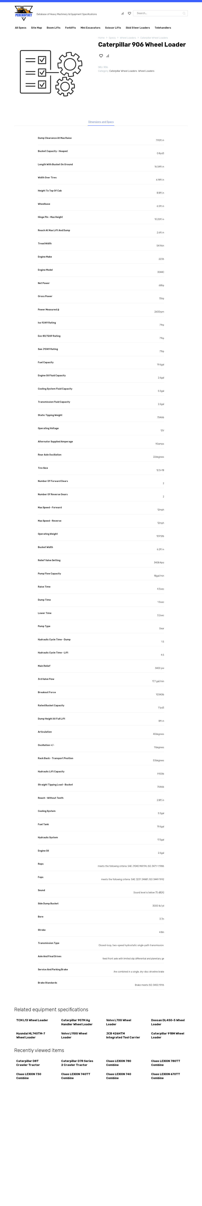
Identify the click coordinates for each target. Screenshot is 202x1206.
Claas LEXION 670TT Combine (166, 1078)
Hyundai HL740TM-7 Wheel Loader (31, 1036)
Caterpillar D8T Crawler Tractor (28, 1065)
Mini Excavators (90, 27)
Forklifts (70, 27)
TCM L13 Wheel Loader (32, 1021)
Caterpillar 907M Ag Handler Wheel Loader (77, 1023)
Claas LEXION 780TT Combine (166, 1065)
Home (101, 37)
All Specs (20, 27)
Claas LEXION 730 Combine (29, 1078)
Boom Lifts (53, 27)
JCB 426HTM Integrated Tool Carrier (123, 1036)
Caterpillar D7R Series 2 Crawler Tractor (78, 1065)
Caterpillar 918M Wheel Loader (168, 1036)
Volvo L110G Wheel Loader (74, 1036)
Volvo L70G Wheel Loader (119, 1023)
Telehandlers (163, 27)
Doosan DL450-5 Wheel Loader (168, 1023)
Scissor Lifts (113, 27)
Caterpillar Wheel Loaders (154, 37)
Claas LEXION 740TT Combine (76, 1078)
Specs (112, 37)
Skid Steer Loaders (138, 27)
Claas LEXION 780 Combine (119, 1065)
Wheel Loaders (128, 37)
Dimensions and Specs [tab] (101, 122)
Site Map (36, 27)
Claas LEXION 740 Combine (119, 1078)
